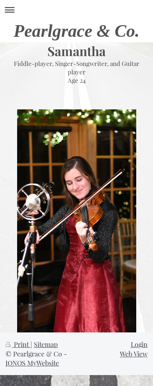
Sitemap (46, 344)
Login (139, 344)
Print (18, 344)
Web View (134, 353)
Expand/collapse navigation (76, 9)
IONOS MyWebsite (32, 362)
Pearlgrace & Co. (76, 30)
